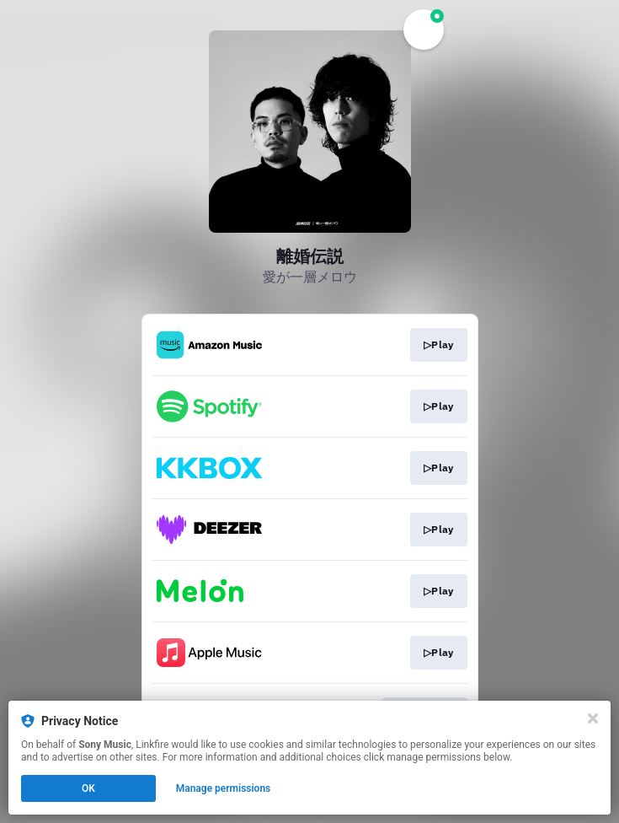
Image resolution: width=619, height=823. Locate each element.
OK (88, 788)
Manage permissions (223, 788)
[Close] (592, 718)
